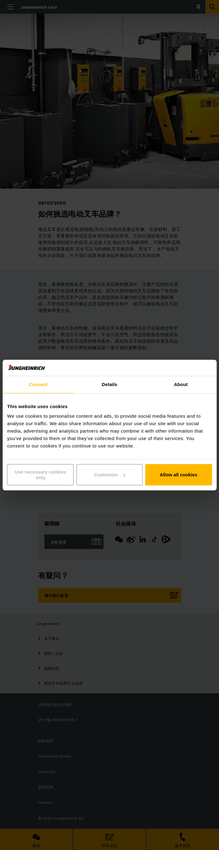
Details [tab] (109, 384)
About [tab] (181, 384)
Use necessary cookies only (40, 475)
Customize (109, 474)
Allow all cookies (178, 474)
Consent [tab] (38, 384)
